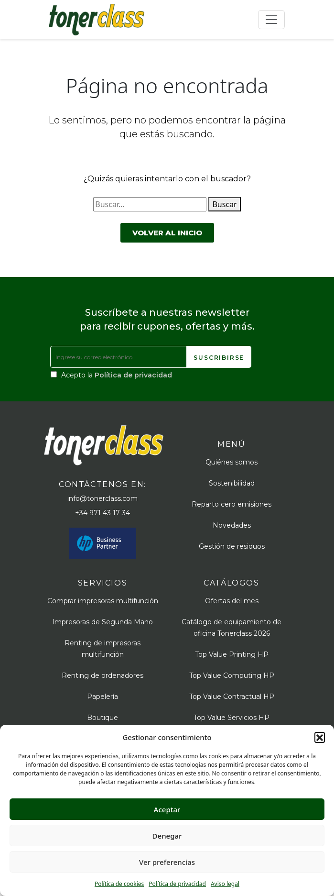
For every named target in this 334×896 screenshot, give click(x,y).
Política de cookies (119, 884)
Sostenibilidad (232, 483)
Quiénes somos (231, 462)
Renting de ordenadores (102, 675)
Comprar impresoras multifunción (102, 601)
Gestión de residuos (232, 546)
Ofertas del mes (232, 601)
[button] (319, 737)
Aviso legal (225, 884)
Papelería (102, 696)
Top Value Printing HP (232, 654)
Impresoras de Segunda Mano (102, 622)
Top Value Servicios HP (231, 717)
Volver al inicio (167, 232)
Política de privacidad (177, 884)
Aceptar (167, 809)
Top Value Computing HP (231, 675)
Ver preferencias (167, 862)
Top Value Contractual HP (231, 696)
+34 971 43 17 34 (102, 513)
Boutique (102, 717)
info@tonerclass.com (102, 498)
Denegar (167, 836)
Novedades (232, 525)
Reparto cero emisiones (231, 504)
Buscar (224, 204)
